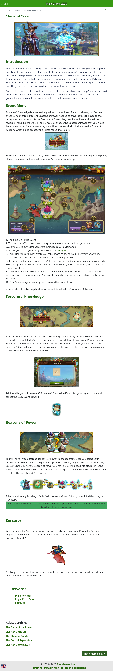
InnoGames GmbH (67, 664)
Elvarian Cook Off (16, 631)
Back (4, 3)
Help (8, 10)
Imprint (37, 667)
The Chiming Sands (17, 636)
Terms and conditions (73, 667)
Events (17, 10)
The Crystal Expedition (19, 640)
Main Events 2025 (32, 10)
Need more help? (94, 653)
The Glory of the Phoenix (20, 627)
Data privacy (51, 667)
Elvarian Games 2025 (18, 644)
